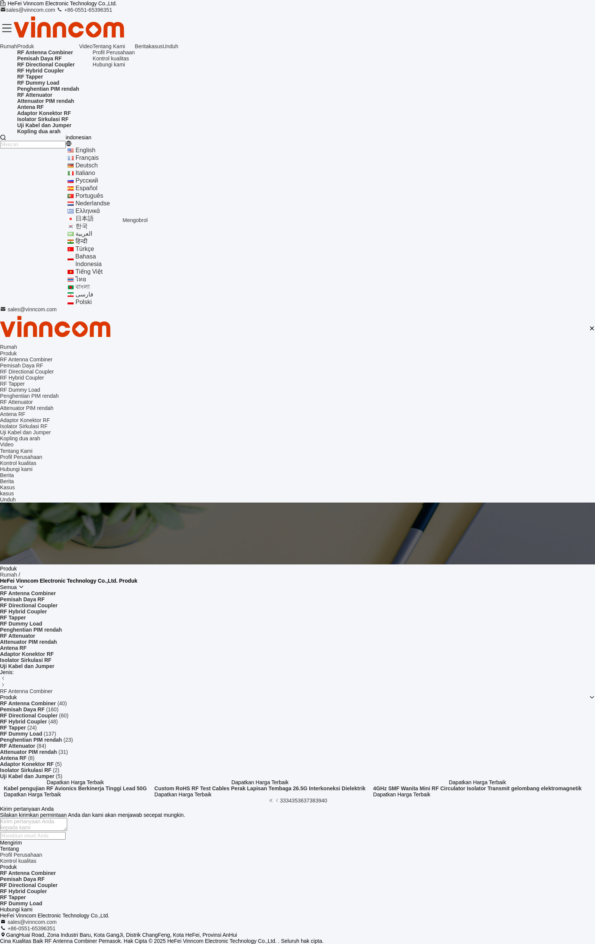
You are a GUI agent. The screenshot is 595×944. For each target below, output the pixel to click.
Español (87, 188)
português (89, 195)
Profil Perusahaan (114, 52)
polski (84, 302)
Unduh (170, 46)
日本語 (85, 218)
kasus (156, 46)
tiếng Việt (89, 271)
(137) (28, 734)
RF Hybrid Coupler (23, 891)
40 (324, 800)
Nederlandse (93, 203)
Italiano (85, 173)
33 (283, 800)
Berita (142, 46)
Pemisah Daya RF (22, 879)
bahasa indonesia (89, 260)
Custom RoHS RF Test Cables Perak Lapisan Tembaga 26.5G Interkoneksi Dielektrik (260, 788)
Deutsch (87, 165)
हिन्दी (81, 241)
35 (295, 800)
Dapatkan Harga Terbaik (75, 782)
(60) (34, 715)
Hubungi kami (109, 64)
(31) (34, 752)
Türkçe (85, 249)
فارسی (84, 294)
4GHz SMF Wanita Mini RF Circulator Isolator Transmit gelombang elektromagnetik (477, 788)
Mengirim (11, 843)
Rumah (8, 46)
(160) (29, 709)
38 (313, 800)
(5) (31, 764)
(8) (17, 758)
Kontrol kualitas (111, 58)
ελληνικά (88, 211)
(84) (23, 746)
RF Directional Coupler (29, 885)
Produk (25, 46)
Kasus (7, 487)
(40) (33, 703)
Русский (87, 180)
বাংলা (83, 287)
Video (86, 46)
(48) (29, 722)
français (87, 157)
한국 (82, 226)
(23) (36, 740)
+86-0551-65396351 (84, 10)
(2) (29, 770)
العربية (84, 233)
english (85, 150)
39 (318, 800)
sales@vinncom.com (28, 10)
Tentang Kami (109, 46)
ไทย (81, 279)
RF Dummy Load (21, 903)
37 (307, 800)
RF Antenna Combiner (26, 691)
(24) (18, 728)
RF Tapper (13, 897)
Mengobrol (135, 220)
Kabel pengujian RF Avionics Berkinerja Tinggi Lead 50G (75, 788)
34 (289, 800)
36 (301, 800)
